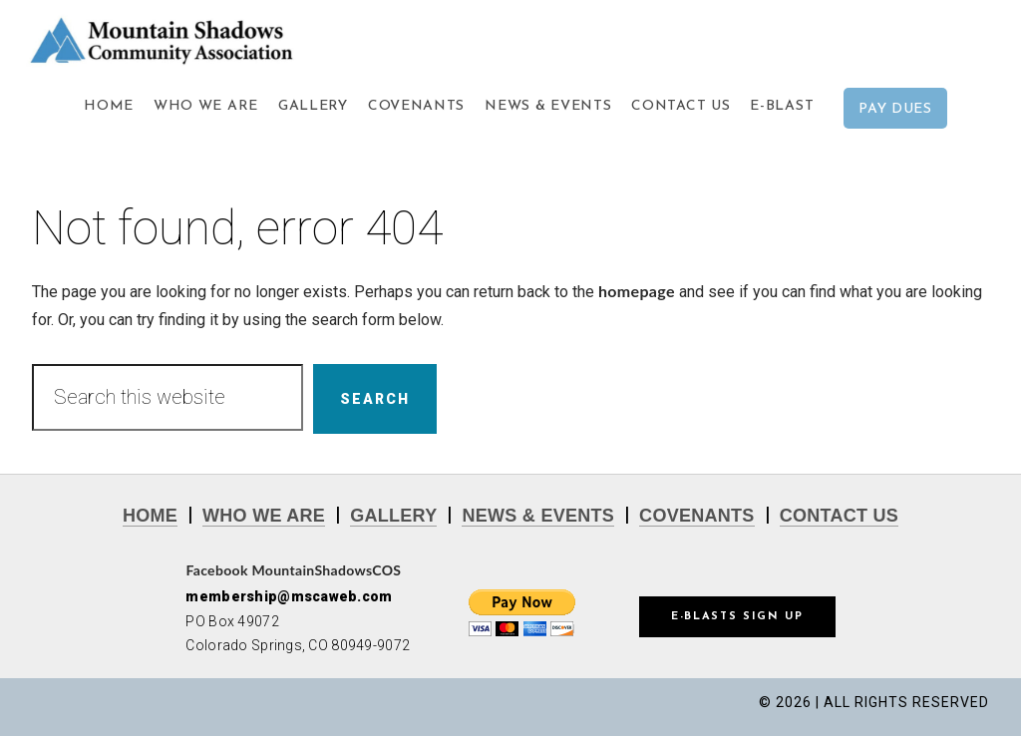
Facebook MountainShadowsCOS (293, 569)
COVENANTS (697, 516)
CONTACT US (839, 516)
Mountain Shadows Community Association (199, 40)
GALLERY (393, 516)
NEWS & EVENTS (538, 516)
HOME (150, 516)
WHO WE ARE (263, 516)
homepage (636, 290)
